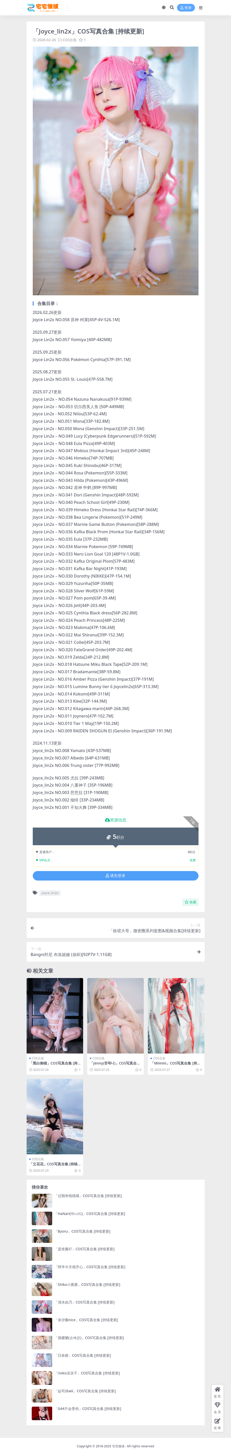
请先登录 (115, 876)
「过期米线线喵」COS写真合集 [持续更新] (88, 1195)
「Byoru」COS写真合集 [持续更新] (82, 1231)
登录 (186, 8)
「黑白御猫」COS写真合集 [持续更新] (53, 1065)
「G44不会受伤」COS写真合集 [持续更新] (87, 1408)
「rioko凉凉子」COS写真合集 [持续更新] (87, 1373)
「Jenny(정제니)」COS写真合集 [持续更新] (115, 1065)
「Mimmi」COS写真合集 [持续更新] (175, 1065)
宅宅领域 (118, 1446)
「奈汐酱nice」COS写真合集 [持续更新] (86, 1319)
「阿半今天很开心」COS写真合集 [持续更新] (89, 1266)
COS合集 (70, 39)
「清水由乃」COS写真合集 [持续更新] (84, 1302)
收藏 (190, 902)
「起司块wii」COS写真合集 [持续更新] (85, 1390)
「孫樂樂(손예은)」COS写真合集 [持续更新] (89, 1337)
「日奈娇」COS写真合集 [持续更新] (82, 1355)
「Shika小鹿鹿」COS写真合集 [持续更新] (87, 1284)
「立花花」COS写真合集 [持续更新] (53, 1166)
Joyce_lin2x (50, 893)
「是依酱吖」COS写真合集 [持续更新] (84, 1248)
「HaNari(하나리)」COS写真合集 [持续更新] (89, 1213)
